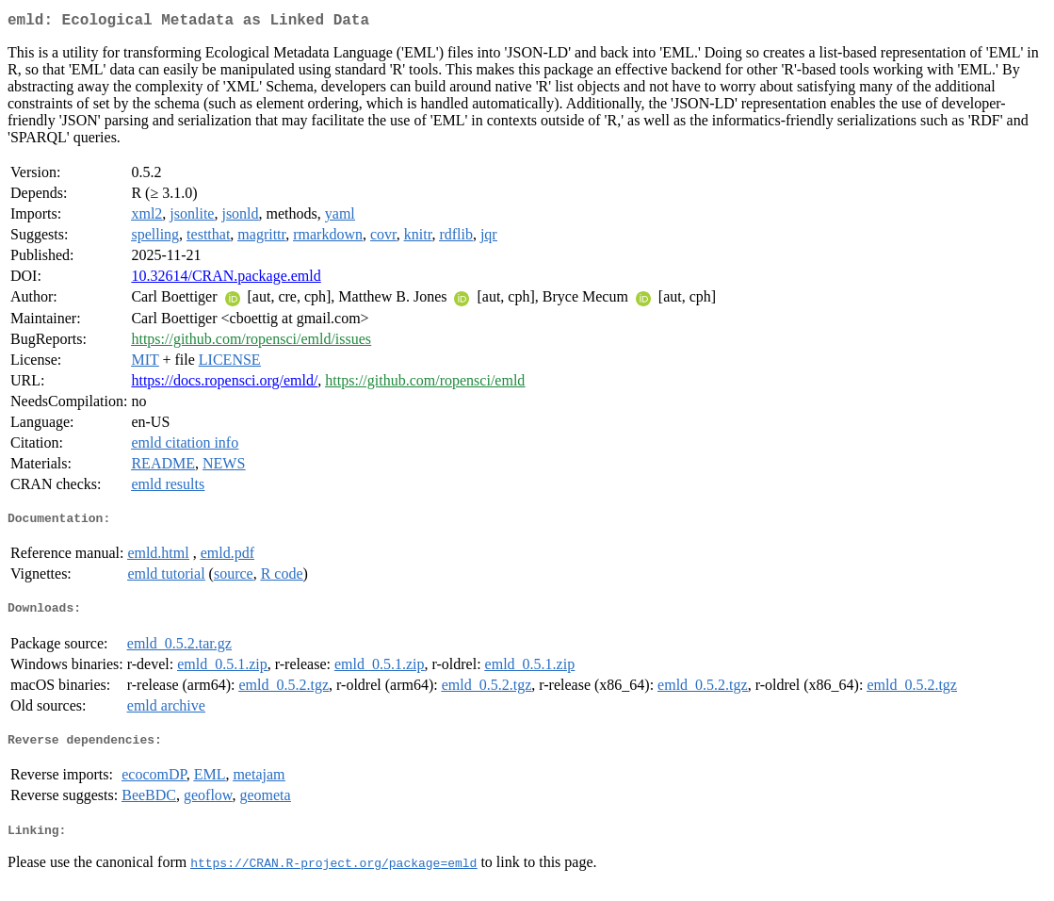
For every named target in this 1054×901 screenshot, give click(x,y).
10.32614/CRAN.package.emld (225, 279)
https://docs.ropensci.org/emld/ (224, 384)
